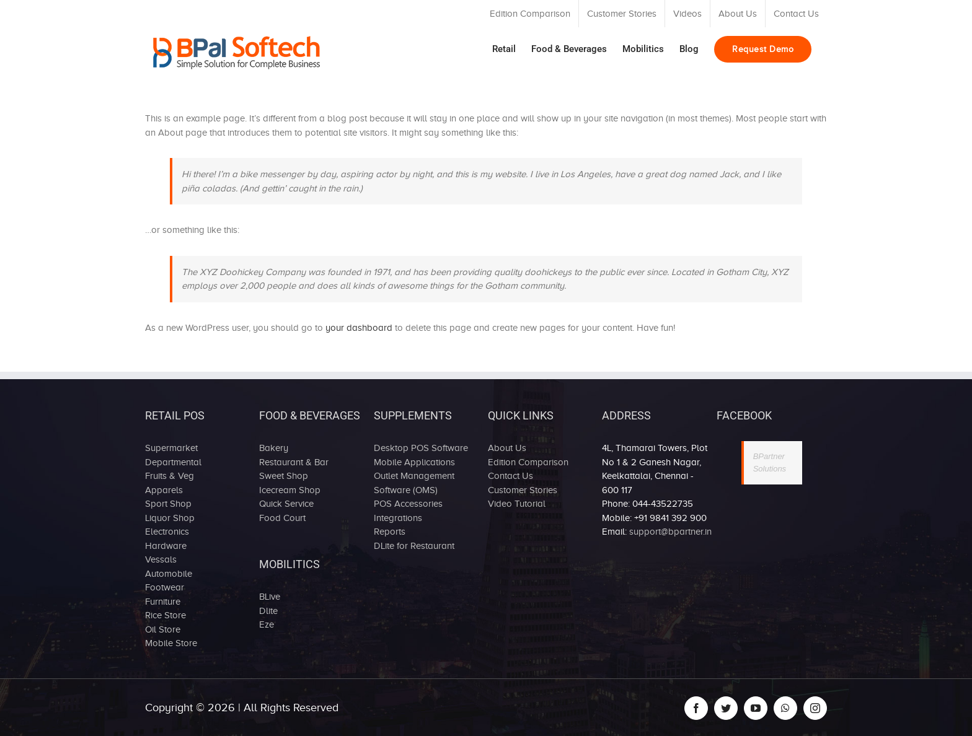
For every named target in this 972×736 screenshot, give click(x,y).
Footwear (164, 587)
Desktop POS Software (421, 448)
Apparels (164, 490)
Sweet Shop (283, 476)
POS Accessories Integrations (408, 511)
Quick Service (286, 504)
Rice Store (165, 615)
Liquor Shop (170, 518)
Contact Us (510, 476)
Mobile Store (171, 643)
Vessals (161, 559)
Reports (389, 532)
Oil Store (162, 629)
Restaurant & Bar (294, 462)
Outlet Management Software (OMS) (414, 483)
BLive (269, 597)
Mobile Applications (414, 462)
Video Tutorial (517, 504)
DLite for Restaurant (414, 546)
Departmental (173, 462)
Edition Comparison (528, 462)
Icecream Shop (289, 490)
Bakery (273, 448)
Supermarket (171, 448)
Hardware (166, 546)
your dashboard (358, 328)
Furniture (162, 602)
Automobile (168, 574)
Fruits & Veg (169, 476)
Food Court (282, 518)
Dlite (268, 611)
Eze (266, 624)
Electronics (167, 532)
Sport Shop (168, 504)
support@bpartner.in (670, 532)
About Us (507, 448)
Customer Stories (522, 490)
